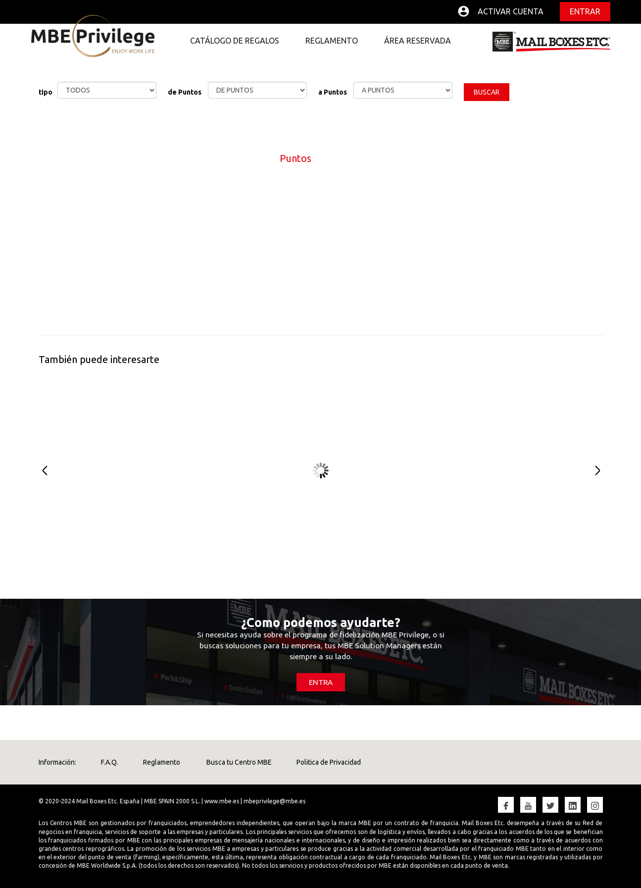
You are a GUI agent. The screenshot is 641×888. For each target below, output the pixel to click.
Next (602, 470)
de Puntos (184, 92)
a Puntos (332, 92)
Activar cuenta (510, 11)
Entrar (585, 11)
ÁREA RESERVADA (417, 40)
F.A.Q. (109, 762)
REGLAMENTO (331, 40)
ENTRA (321, 682)
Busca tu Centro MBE (238, 762)
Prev (40, 470)
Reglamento (161, 762)
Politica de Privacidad (328, 762)
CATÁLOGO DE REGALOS (234, 40)
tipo (45, 92)
